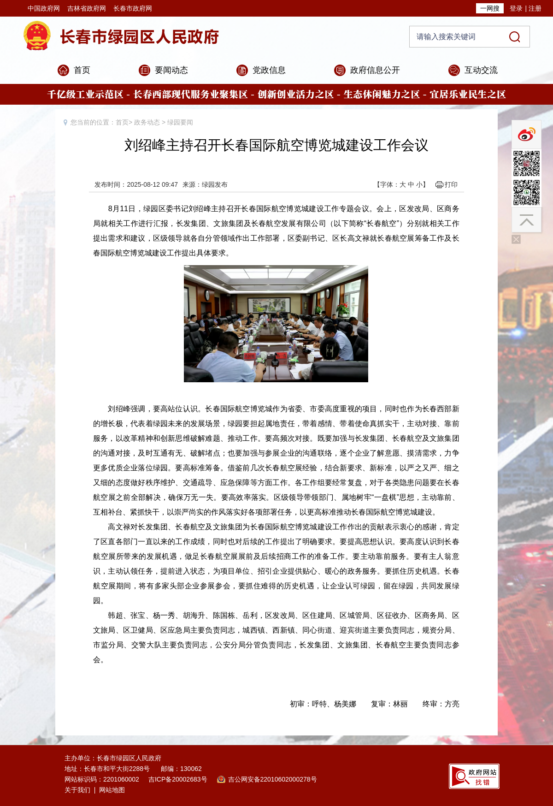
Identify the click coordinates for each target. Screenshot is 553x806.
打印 (451, 184)
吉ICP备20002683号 (177, 779)
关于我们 (77, 790)
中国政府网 (44, 8)
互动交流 (481, 70)
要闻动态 (171, 70)
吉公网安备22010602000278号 (272, 779)
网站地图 (112, 790)
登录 (516, 8)
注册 (535, 8)
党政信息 (269, 70)
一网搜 (490, 8)
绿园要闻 (180, 122)
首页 (82, 70)
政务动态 (147, 122)
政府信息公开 (375, 70)
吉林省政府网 (86, 8)
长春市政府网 (132, 8)
